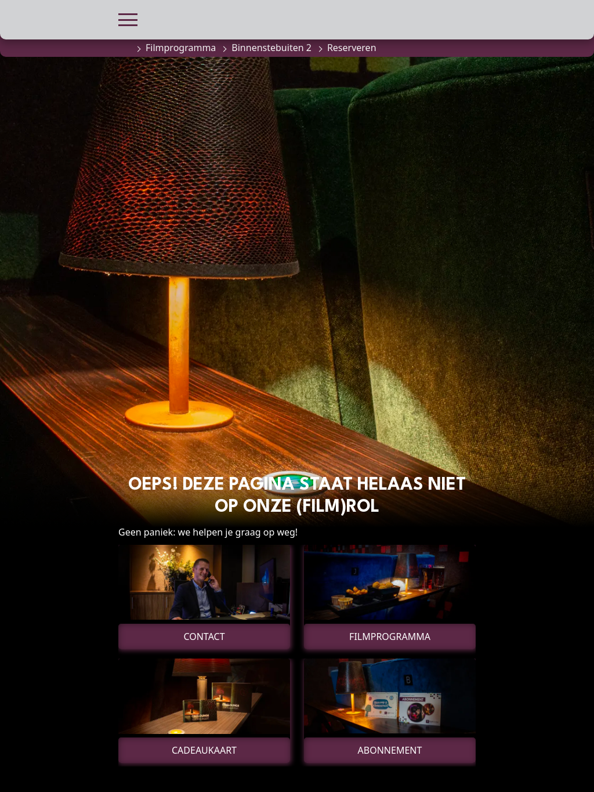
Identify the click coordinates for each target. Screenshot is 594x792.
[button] (127, 18)
